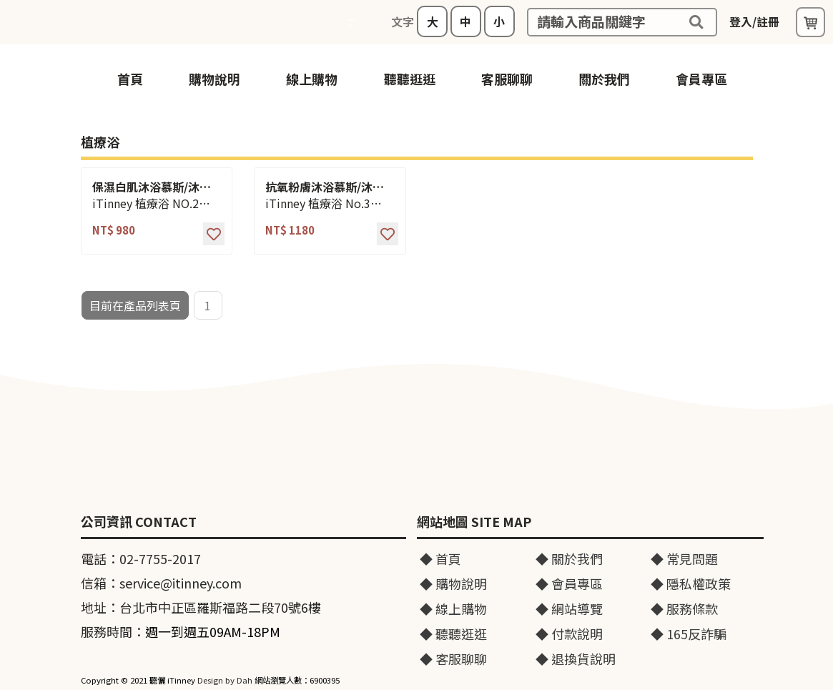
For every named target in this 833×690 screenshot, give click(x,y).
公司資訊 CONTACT (139, 522)
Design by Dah (224, 680)
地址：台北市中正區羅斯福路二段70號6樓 (201, 607)
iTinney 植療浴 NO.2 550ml (145, 203)
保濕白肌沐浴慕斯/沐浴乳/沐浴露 (151, 187)
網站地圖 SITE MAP (474, 522)
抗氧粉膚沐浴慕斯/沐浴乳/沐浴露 (324, 187)
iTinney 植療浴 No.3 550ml (317, 203)
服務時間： (180, 631)
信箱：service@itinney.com (161, 582)
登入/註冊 (754, 21)
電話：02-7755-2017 (141, 558)
